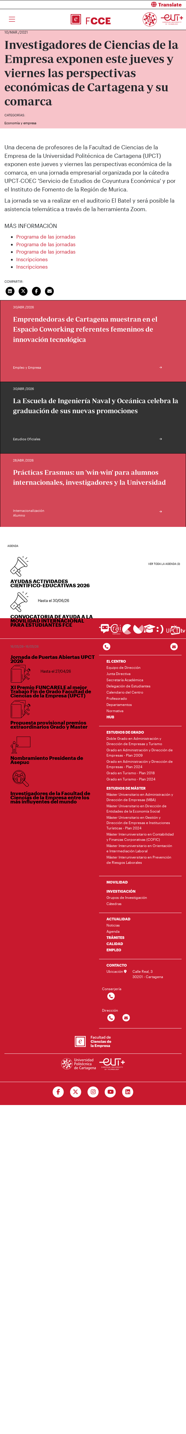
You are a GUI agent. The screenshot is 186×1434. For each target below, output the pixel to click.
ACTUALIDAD (118, 919)
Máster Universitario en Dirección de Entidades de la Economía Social (136, 808)
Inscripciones (32, 259)
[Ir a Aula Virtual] (149, 631)
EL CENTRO (116, 661)
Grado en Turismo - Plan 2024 (130, 779)
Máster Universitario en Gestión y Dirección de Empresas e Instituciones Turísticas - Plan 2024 (138, 822)
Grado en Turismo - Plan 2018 (130, 773)
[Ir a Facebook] (58, 1092)
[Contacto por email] (174, 647)
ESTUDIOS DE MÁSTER (125, 788)
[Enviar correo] (49, 290)
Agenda (112, 931)
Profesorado (116, 698)
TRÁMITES (115, 937)
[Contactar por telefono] (106, 647)
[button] (142, 4)
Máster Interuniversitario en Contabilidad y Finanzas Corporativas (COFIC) (140, 836)
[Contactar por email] (126, 1018)
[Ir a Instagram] (93, 1092)
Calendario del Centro (124, 692)
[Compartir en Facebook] (36, 290)
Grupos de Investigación (126, 897)
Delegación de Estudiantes (128, 686)
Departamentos (119, 704)
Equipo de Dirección (123, 667)
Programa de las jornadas (45, 236)
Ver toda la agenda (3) (164, 563)
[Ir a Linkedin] (127, 1092)
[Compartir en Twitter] (23, 290)
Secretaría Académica (124, 680)
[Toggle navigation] (12, 19)
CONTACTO (116, 965)
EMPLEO (113, 950)
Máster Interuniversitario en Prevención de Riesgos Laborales (138, 859)
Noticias (113, 925)
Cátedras (114, 904)
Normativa (114, 711)
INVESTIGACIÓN (120, 891)
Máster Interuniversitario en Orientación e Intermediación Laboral (139, 848)
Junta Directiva (118, 673)
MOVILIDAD (117, 882)
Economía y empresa (20, 123)
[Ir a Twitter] (75, 1092)
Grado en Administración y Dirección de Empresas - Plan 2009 (139, 752)
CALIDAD (114, 944)
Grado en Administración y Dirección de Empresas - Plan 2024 (139, 764)
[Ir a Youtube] (110, 1092)
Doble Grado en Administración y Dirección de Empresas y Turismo (134, 741)
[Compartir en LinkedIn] (10, 290)
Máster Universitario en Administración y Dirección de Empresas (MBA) (139, 797)
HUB (110, 717)
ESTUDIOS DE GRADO (125, 732)
